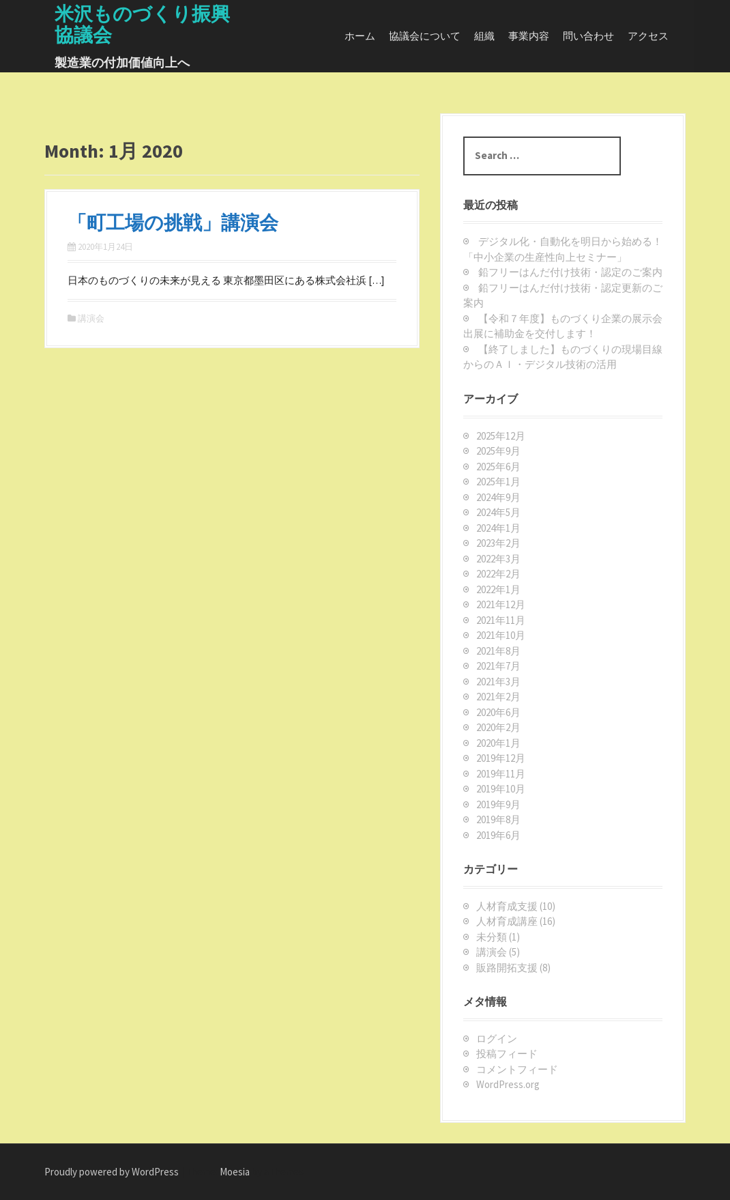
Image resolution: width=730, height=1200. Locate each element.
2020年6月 (498, 712)
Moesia (235, 1171)
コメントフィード (517, 1069)
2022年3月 (498, 558)
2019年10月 (500, 788)
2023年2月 (498, 543)
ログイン (496, 1038)
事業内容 (528, 35)
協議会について (425, 35)
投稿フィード (507, 1053)
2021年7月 (498, 665)
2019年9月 (498, 804)
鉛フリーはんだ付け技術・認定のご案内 (570, 272)
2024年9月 (498, 497)
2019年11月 (500, 773)
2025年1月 (498, 481)
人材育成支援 (507, 906)
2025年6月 (498, 466)
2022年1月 (498, 589)
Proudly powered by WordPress (111, 1171)
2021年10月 (500, 635)
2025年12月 (500, 435)
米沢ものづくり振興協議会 (142, 24)
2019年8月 (498, 819)
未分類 (491, 936)
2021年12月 (500, 604)
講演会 (91, 318)
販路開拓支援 (507, 967)
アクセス (648, 35)
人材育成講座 (507, 921)
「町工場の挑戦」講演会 (173, 222)
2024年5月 (498, 512)
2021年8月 (498, 650)
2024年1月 (498, 528)
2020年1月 (498, 743)
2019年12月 (500, 758)
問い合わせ (588, 35)
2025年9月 (498, 450)
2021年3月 (498, 681)
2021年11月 (500, 620)
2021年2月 (498, 696)
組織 (484, 35)
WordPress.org (508, 1084)
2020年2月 (498, 727)
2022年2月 (498, 573)
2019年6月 (498, 835)
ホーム (360, 35)
